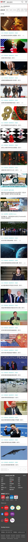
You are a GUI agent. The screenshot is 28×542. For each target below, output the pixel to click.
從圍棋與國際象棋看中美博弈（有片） (11, 80)
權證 (19, 480)
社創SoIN (20, 487)
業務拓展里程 (10, 538)
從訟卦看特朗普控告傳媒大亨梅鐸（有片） (12, 420)
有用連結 (23, 537)
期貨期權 (12, 480)
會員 (2, 489)
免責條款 (23, 535)
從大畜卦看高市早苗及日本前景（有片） (12, 285)
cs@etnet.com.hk (21, 532)
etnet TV (12, 478)
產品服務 (8, 535)
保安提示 (13, 537)
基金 (19, 483)
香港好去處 (12, 487)
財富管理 (6, 190)
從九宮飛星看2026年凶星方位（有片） (11, 125)
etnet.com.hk (9, 475)
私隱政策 (3, 537)
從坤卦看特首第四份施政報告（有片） (11, 330)
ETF (2, 481)
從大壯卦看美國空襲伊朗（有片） (10, 465)
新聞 (19, 478)
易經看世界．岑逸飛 (13, 33)
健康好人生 (3, 487)
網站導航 (18, 537)
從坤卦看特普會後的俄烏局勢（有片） (11, 375)
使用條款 (8, 537)
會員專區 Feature (12, 214)
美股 (11, 481)
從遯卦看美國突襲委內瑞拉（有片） (10, 102)
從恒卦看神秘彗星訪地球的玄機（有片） (12, 263)
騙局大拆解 (11, 190)
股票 (2, 480)
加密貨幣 (12, 483)
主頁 (2, 478)
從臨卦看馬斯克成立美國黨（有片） (10, 442)
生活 (2, 33)
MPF (2, 485)
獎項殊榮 (16, 538)
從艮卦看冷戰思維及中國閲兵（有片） (11, 352)
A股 (19, 481)
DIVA (19, 485)
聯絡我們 (18, 535)
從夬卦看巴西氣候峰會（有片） (9, 240)
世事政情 (6, 33)
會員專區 (6, 214)
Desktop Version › (5, 527)
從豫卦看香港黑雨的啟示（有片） (10, 397)
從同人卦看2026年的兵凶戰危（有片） (11, 147)
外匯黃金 (3, 483)
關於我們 (12, 489)
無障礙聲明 (3, 538)
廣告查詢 (13, 535)
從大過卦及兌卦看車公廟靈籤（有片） (11, 35)
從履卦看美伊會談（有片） (8, 58)
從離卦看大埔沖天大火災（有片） (10, 170)
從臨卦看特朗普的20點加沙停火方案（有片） (13, 307)
